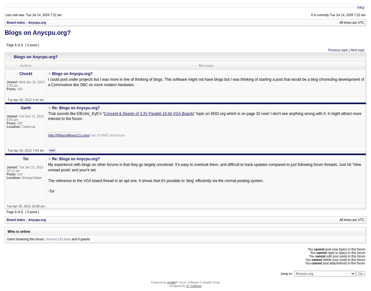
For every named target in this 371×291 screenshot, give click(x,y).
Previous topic (338, 50)
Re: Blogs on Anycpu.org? (76, 108)
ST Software (193, 286)
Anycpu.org (37, 22)
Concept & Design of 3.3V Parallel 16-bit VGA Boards (149, 113)
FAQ (360, 7)
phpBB (171, 282)
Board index (16, 22)
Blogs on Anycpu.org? (38, 32)
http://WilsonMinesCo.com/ (69, 135)
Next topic (358, 50)
